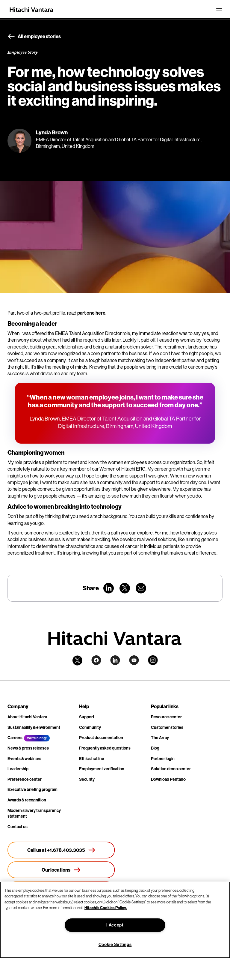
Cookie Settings (115, 944)
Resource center (166, 717)
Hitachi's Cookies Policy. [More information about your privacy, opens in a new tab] (105, 907)
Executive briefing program (32, 789)
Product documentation (101, 737)
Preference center (24, 779)
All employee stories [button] (34, 36)
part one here (91, 313)
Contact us (17, 826)
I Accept (115, 925)
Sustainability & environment (33, 727)
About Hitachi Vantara (27, 717)
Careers (14, 737)
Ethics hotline (91, 758)
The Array (160, 737)
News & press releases (28, 748)
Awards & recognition (26, 800)
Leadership (17, 768)
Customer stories (167, 727)
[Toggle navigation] (219, 9)
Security (87, 779)
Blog (155, 748)
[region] (115, 920)
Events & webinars (24, 758)
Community (90, 727)
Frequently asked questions (105, 748)
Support (86, 717)
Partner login (163, 758)
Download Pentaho (168, 779)
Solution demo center (171, 768)
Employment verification (101, 768)
